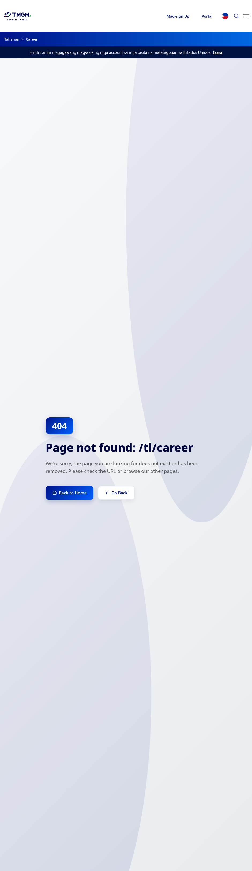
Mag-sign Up (178, 16)
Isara (217, 52)
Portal (207, 16)
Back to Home (71, 493)
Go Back (120, 493)
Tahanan (11, 39)
